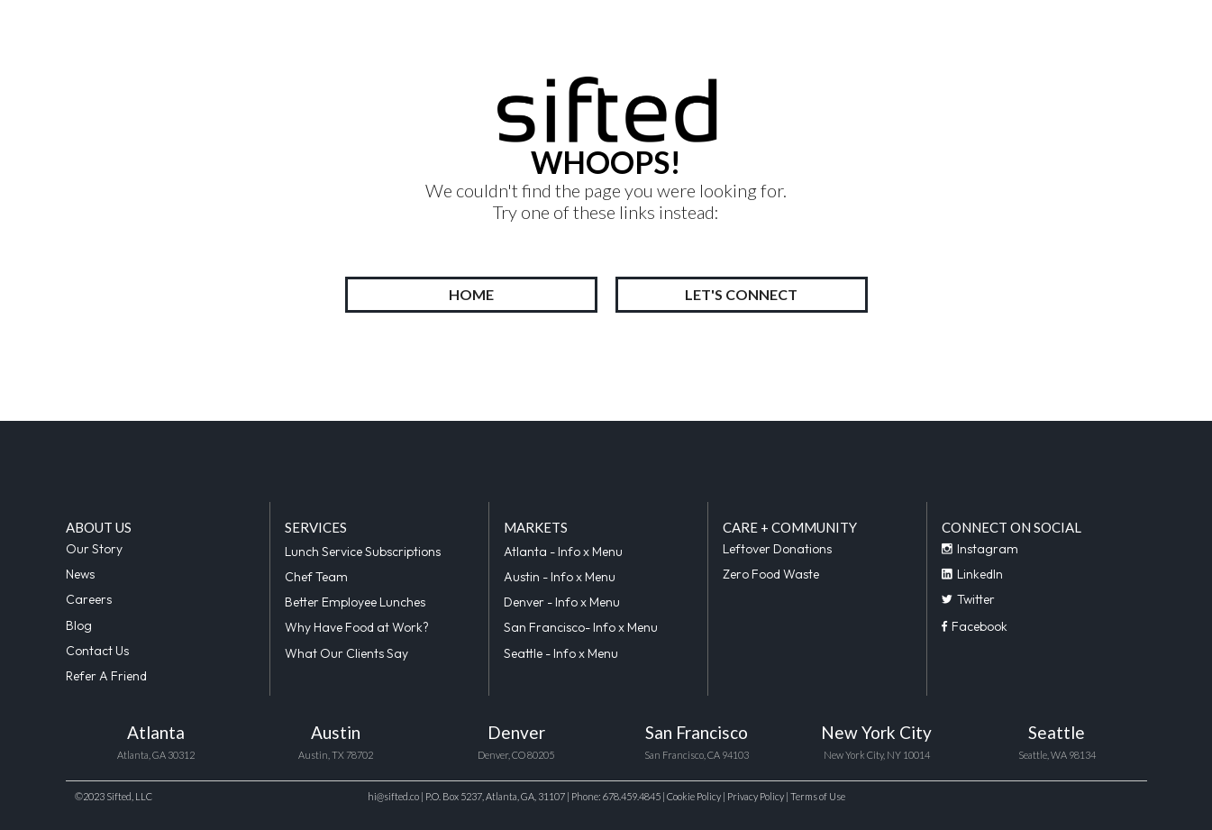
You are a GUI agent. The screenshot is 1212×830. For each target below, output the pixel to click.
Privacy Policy (755, 796)
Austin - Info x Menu (559, 577)
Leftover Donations (777, 549)
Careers (89, 599)
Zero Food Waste (771, 574)
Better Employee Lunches (355, 602)
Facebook (974, 626)
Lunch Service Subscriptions (363, 551)
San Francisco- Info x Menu (581, 627)
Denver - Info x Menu (562, 602)
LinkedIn (972, 574)
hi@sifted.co (393, 796)
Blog (79, 625)
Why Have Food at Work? (357, 627)
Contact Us (97, 651)
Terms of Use (817, 796)
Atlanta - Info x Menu (563, 551)
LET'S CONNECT (741, 294)
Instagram (980, 549)
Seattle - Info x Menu (561, 653)
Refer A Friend (106, 676)
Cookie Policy (695, 796)
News (80, 574)
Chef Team (316, 577)
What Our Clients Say (346, 653)
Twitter (968, 599)
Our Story (94, 549)
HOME (471, 294)
